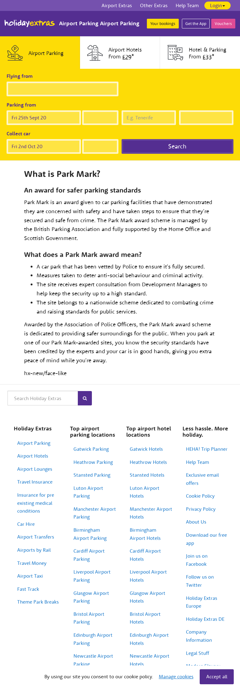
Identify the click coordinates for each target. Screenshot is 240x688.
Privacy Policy (201, 509)
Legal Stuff (197, 653)
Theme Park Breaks (38, 602)
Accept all (216, 676)
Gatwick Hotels (146, 449)
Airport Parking (33, 443)
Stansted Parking (91, 475)
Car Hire (26, 524)
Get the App (195, 23)
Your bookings (162, 23)
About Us (196, 522)
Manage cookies (176, 676)
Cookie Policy (200, 496)
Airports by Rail (34, 550)
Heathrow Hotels (148, 462)
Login (217, 5)
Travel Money (32, 563)
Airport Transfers (35, 537)
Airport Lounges (34, 469)
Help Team (197, 462)
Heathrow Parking (93, 462)
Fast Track (28, 589)
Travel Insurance (34, 482)
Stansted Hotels (147, 475)
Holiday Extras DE (205, 619)
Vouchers (223, 23)
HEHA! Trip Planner (207, 449)
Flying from (20, 76)
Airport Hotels (32, 456)
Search (177, 146)
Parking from (21, 105)
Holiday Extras (29, 23)
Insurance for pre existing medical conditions (35, 503)
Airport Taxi (30, 576)
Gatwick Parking (91, 449)
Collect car (18, 133)
